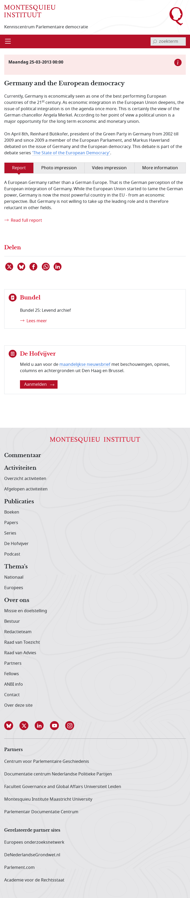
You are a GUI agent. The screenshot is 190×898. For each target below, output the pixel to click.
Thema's (16, 567)
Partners (13, 663)
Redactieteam (18, 632)
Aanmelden (39, 384)
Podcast (12, 554)
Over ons (16, 600)
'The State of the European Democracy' (71, 153)
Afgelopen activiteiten (26, 489)
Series (10, 533)
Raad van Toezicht (22, 642)
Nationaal (13, 577)
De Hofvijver (16, 544)
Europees (13, 588)
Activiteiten (20, 468)
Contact (12, 695)
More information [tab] (160, 168)
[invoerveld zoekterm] (168, 41)
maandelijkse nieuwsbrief (84, 364)
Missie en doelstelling (25, 611)
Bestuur (12, 621)
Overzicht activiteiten (25, 479)
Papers (11, 523)
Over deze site (18, 705)
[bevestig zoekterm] (154, 41)
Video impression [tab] (109, 168)
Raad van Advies (20, 653)
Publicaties (19, 502)
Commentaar (22, 455)
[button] (11, 725)
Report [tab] (19, 168)
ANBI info (13, 684)
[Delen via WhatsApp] (46, 267)
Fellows (11, 674)
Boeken (11, 512)
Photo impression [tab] (59, 168)
